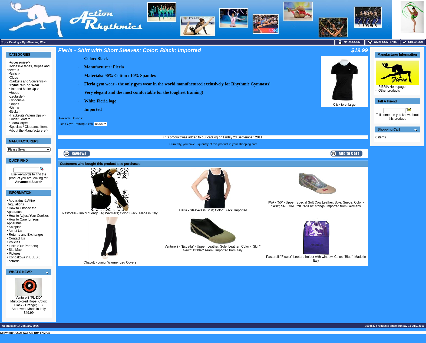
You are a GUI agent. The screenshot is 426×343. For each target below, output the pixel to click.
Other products (389, 90)
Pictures (15, 253)
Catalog (14, 42)
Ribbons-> (17, 100)
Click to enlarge (344, 103)
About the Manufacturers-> (29, 130)
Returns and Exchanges (26, 235)
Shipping (15, 227)
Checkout (412, 42)
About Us (15, 231)
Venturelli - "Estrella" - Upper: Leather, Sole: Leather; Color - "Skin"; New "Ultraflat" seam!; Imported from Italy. (213, 248)
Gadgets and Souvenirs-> (28, 81)
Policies (14, 242)
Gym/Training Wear (34, 42)
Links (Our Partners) (23, 246)
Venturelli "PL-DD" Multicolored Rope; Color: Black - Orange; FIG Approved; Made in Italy (28, 303)
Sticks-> (15, 112)
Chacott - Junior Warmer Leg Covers (110, 262)
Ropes (14, 104)
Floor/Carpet (19, 123)
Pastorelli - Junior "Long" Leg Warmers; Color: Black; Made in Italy (109, 213)
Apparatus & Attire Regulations (21, 202)
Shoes (14, 108)
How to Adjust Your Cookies (29, 216)
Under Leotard (20, 119)
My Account (350, 42)
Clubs (14, 77)
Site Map (15, 250)
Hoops (14, 93)
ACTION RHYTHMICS (36, 332)
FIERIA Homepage (391, 87)
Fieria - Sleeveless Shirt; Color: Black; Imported (213, 210)
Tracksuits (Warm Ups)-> (28, 115)
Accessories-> (20, 62)
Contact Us (17, 238)
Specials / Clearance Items (29, 127)
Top (3, 42)
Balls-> (15, 74)
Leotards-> (17, 96)
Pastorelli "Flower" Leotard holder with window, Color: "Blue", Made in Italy (316, 258)
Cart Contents (382, 42)
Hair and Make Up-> (24, 89)
